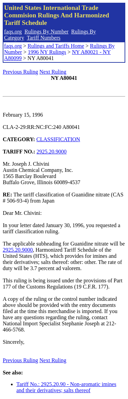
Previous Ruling (20, 72)
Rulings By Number (47, 31)
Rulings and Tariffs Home (56, 46)
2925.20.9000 (52, 151)
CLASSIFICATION (58, 139)
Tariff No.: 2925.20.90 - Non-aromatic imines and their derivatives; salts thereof (66, 387)
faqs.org (13, 31)
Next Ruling (53, 72)
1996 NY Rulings (47, 52)
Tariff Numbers (43, 38)
